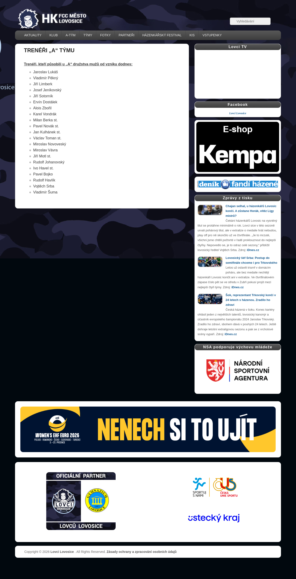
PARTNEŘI (126, 35)
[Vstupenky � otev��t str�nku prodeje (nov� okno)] (148, 429)
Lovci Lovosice (237, 113)
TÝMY (87, 35)
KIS (191, 35)
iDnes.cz (253, 250)
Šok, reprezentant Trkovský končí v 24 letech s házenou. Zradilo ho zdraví (251, 299)
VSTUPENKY (212, 35)
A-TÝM (71, 35)
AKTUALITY (33, 35)
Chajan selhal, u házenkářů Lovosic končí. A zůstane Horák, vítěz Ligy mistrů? (251, 211)
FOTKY (105, 35)
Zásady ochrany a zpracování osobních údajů (142, 552)
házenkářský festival (162, 35)
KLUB (53, 35)
